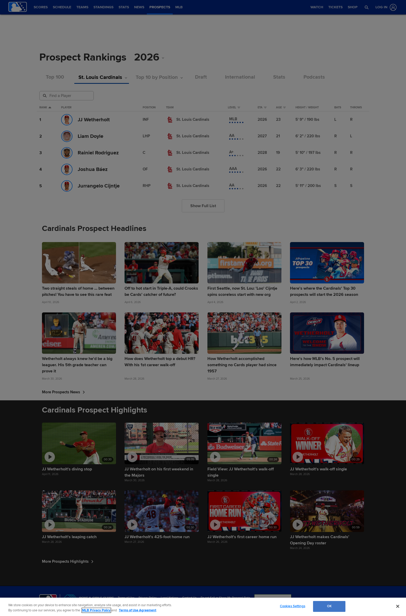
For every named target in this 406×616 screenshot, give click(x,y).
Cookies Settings (292, 606)
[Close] (397, 606)
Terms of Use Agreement (137, 610)
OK (329, 606)
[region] (203, 607)
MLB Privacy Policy (96, 610)
